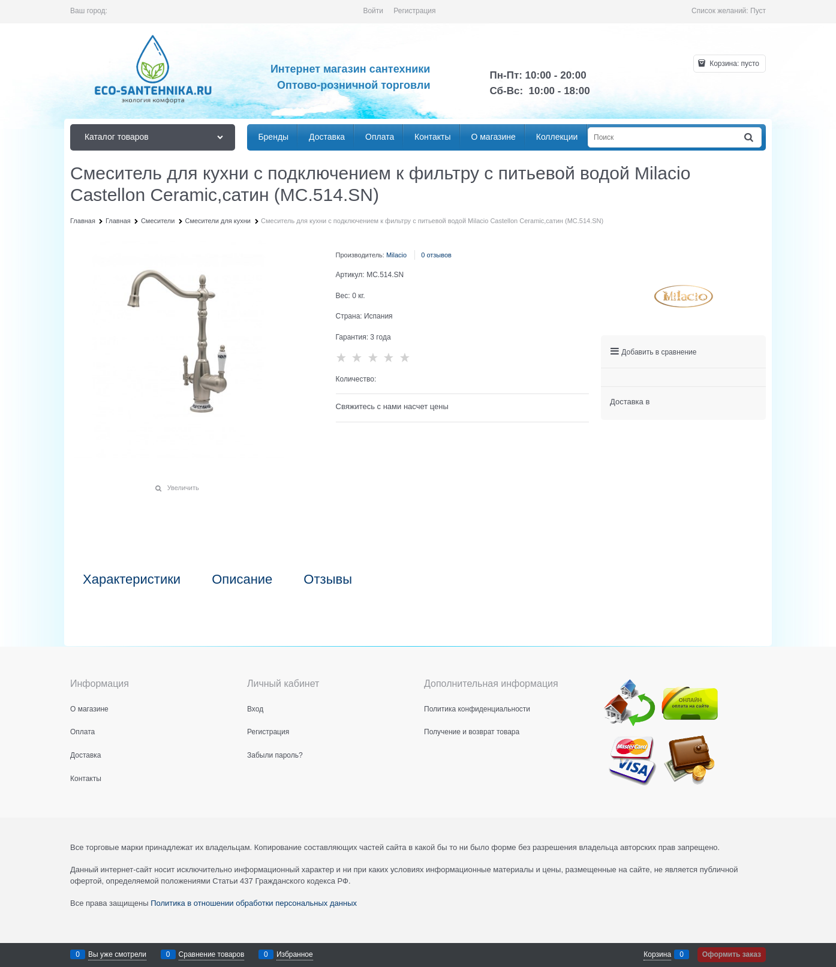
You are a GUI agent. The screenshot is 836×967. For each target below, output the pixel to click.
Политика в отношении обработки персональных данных (254, 903)
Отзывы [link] (327, 579)
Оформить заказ (731, 954)
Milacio (396, 255)
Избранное (294, 954)
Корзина (657, 954)
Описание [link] (242, 579)
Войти (373, 11)
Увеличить (183, 487)
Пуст (758, 11)
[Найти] (749, 137)
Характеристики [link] (132, 579)
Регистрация (414, 11)
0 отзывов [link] (436, 255)
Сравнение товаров (212, 954)
